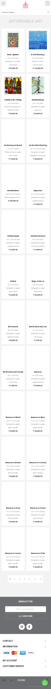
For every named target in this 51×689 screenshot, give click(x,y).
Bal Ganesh (13, 327)
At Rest (13, 281)
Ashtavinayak (13, 236)
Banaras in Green (38, 508)
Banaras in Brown (13, 463)
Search (48, 12)
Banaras (38, 372)
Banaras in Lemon (13, 553)
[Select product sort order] (11, 680)
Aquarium (38, 190)
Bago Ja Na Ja (38, 281)
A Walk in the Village (13, 100)
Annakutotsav (13, 190)
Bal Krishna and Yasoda (13, 372)
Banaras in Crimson (38, 463)
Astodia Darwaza (38, 236)
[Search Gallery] (23, 12)
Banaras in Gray (13, 508)
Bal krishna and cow (38, 327)
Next (35, 579)
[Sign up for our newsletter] (25, 609)
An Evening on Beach (13, 145)
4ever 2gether (13, 55)
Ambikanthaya (38, 100)
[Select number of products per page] (3, 680)
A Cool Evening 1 (38, 55)
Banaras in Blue (38, 417)
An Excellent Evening (38, 145)
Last (40, 579)
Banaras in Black (13, 417)
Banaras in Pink (38, 553)
